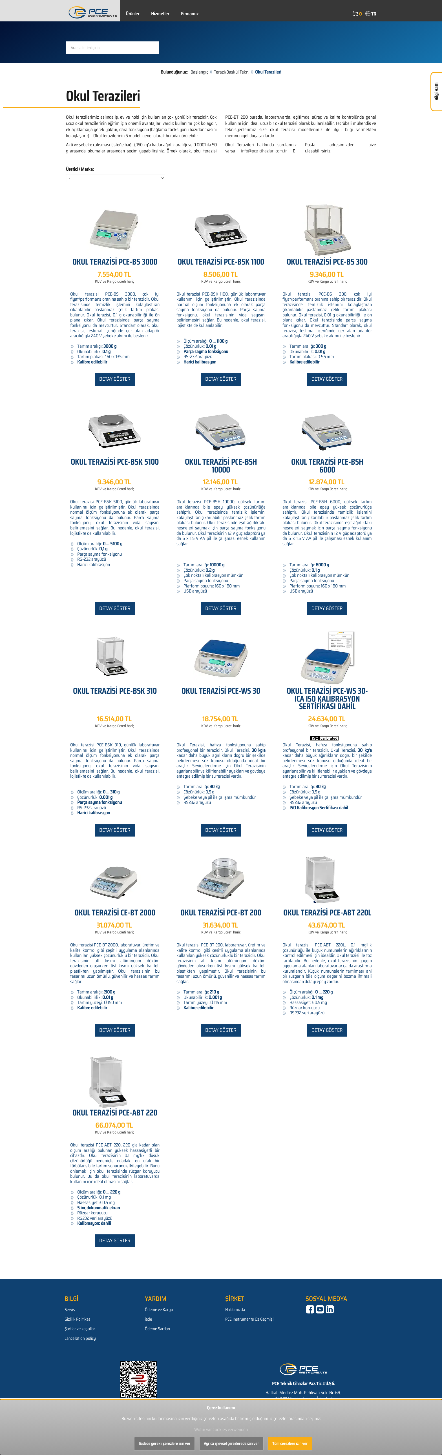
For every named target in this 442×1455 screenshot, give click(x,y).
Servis (70, 1309)
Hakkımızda (235, 1309)
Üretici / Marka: (80, 169)
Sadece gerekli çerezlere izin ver (164, 1443)
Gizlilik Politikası (78, 1319)
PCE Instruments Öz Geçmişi (249, 1319)
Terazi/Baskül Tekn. (231, 72)
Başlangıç (199, 72)
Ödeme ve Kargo (159, 1309)
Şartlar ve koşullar (80, 1328)
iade (148, 1319)
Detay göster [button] (115, 379)
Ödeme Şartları (157, 1328)
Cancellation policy (80, 1338)
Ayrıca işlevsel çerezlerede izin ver (231, 1443)
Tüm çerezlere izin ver (290, 1443)
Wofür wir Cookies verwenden (221, 1429)
